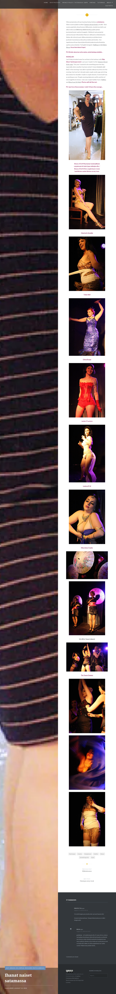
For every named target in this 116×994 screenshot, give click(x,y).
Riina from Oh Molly (75, 82)
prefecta (78, 908)
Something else (84, 857)
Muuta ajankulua (38, 968)
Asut (7, 968)
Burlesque (72, 854)
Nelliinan (96, 45)
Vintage (92, 2)
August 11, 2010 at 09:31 (81, 910)
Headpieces (87, 854)
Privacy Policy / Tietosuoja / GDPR (75, 2)
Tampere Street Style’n (91, 24)
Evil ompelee (20, 968)
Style (92, 857)
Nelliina (103, 80)
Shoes (102, 854)
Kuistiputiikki (55, 2)
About (109, 2)
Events (80, 854)
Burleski (12, 968)
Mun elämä (28, 968)
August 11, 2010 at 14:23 (83, 931)
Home (46, 2)
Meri (11, 988)
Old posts (109, 5)
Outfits (96, 854)
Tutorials (101, 2)
